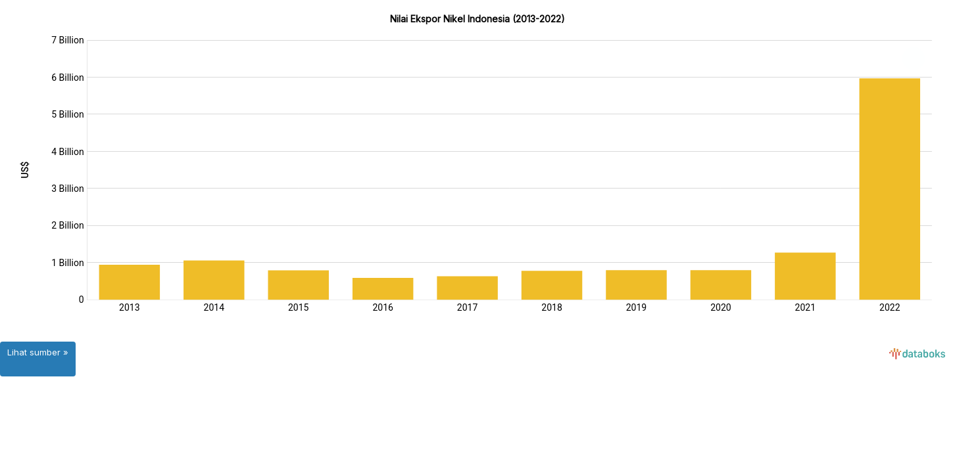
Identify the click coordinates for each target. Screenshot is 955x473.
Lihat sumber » (37, 352)
